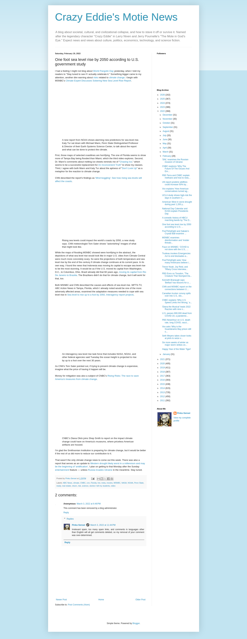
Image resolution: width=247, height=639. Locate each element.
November (168, 119)
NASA (124, 483)
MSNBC (117, 483)
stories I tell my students (100, 486)
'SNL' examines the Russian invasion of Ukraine (175, 160)
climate (112, 77)
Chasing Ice (126, 161)
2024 (162, 103)
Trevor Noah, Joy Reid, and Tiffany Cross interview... (175, 268)
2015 (162, 384)
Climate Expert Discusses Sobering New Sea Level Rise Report (98, 80)
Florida (94, 483)
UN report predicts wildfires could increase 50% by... (174, 183)
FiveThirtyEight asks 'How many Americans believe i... (176, 261)
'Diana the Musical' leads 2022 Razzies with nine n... (176, 308)
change (121, 77)
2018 (162, 372)
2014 (162, 388)
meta (103, 483)
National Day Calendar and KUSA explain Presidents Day (175, 211)
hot (99, 483)
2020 (162, 363)
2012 (162, 396)
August (166, 131)
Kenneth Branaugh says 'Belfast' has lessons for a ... (176, 281)
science (85, 486)
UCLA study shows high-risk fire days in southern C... (177, 196)
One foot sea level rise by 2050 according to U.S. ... (176, 225)
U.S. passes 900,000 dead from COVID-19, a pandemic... (177, 314)
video (113, 486)
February (167, 156)
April (165, 148)
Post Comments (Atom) (79, 604)
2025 (162, 99)
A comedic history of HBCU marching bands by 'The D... (176, 219)
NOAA (130, 483)
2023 (162, 107)
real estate (66, 486)
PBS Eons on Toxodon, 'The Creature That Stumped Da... (177, 274)
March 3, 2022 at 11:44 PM (103, 525)
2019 (162, 367)
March (166, 152)
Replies (70, 519)
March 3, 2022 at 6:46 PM (89, 504)
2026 (162, 95)
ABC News (67, 483)
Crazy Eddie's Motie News (116, 17)
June (165, 139)
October (167, 123)
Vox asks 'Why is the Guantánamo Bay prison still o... (176, 329)
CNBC (83, 483)
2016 (162, 380)
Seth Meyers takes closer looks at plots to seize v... (176, 337)
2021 (162, 359)
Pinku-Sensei (78, 525)
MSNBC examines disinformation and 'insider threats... (175, 240)
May (165, 143)
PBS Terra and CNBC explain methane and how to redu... (176, 176)
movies (110, 483)
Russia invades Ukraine (100, 470)
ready (59, 486)
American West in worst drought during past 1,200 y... (177, 203)
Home (101, 599)
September (168, 127)
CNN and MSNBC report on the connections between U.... (176, 287)
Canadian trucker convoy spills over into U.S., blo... (176, 294)
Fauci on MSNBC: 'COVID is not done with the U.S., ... (175, 248)
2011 (162, 400)
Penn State (138, 483)
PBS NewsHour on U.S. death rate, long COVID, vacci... (176, 321)
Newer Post (61, 599)
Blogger (136, 623)
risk (79, 486)
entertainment (62, 470)
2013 (162, 392)
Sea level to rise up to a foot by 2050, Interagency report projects (100, 294)
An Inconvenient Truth (109, 165)
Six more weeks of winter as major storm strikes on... (175, 343)
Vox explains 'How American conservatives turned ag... (175, 189)
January (167, 354)
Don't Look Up (129, 168)
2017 (162, 376)
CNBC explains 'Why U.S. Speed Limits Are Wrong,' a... (177, 301)
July (165, 135)
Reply (66, 512)
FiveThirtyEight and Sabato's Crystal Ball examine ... (175, 232)
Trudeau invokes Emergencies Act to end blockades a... (176, 254)
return (74, 486)
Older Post (141, 599)
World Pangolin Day (103, 71)
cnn (88, 483)
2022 (162, 111)
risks (95, 77)
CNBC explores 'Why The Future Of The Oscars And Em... (175, 169)
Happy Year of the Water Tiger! (176, 349)
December (168, 115)
